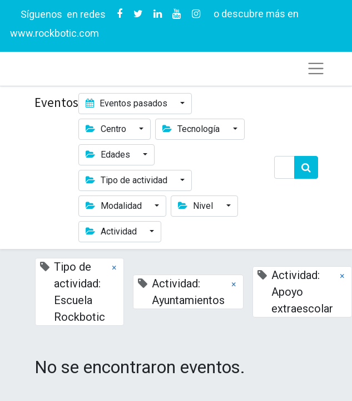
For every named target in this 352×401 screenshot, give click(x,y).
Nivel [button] (196, 205)
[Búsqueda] (306, 167)
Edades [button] (109, 154)
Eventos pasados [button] (128, 103)
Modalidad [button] (115, 205)
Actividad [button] (112, 231)
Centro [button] (107, 129)
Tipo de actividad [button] (128, 180)
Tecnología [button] (192, 129)
